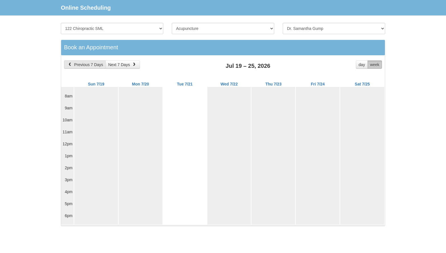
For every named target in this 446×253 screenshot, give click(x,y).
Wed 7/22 (229, 84)
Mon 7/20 (140, 84)
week (374, 64)
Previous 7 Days (85, 64)
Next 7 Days (122, 64)
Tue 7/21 (185, 84)
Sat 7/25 (362, 84)
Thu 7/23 (273, 84)
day (362, 64)
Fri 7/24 (318, 84)
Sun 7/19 (96, 84)
